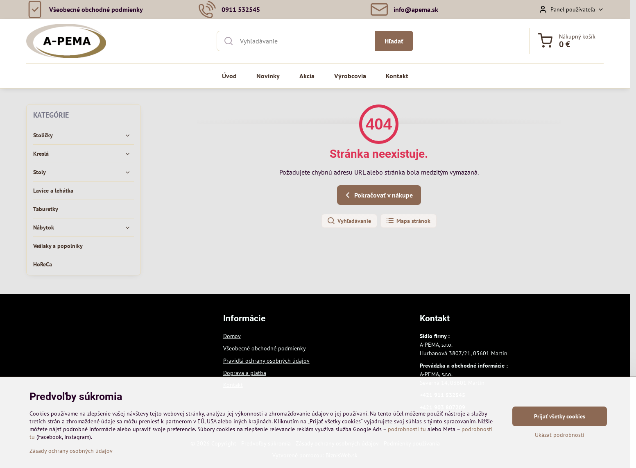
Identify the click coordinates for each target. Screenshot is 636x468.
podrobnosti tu (407, 433)
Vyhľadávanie (349, 221)
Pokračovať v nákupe (378, 195)
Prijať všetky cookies (559, 420)
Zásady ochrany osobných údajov (71, 455)
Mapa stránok (408, 221)
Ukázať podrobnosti (559, 439)
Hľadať (394, 41)
